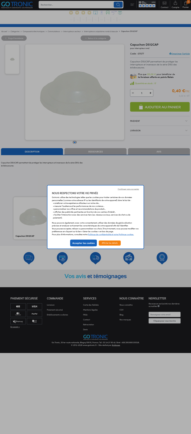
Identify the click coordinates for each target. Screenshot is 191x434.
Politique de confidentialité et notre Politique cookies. (111, 234)
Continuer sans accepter (128, 189)
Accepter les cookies (83, 243)
